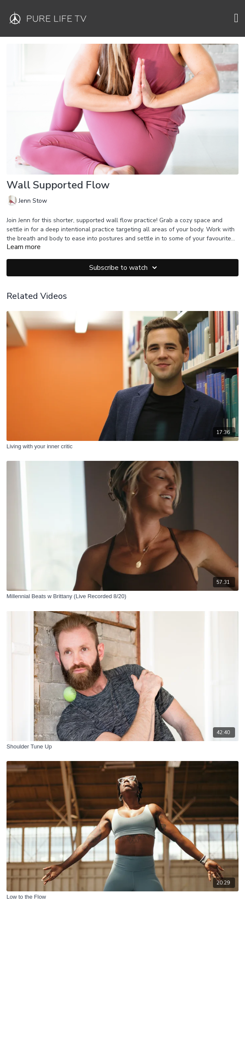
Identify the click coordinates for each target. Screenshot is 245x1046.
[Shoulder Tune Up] (122, 746)
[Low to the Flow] (122, 897)
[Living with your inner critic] (122, 446)
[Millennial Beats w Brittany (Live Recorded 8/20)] (122, 596)
